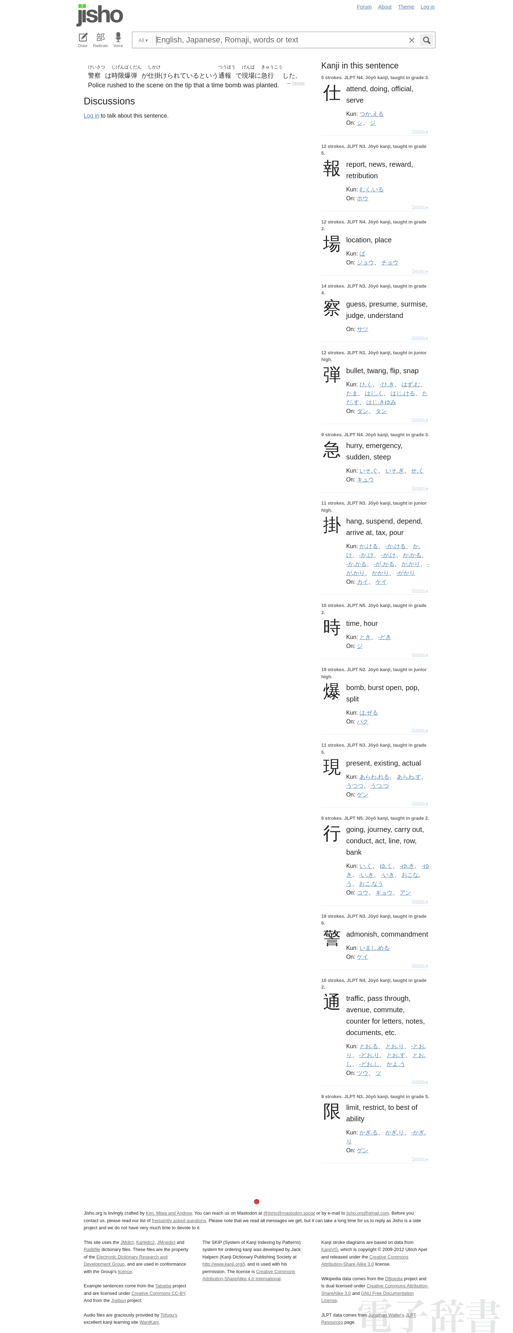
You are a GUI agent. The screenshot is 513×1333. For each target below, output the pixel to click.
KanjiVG (329, 1249)
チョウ (389, 262)
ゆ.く (386, 866)
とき (365, 637)
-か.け (366, 555)
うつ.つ (379, 785)
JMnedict (166, 1242)
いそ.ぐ (368, 470)
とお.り (394, 1046)
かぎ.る (368, 1132)
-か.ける (395, 546)
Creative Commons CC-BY (158, 1293)
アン (405, 892)
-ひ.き (387, 384)
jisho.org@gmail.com (367, 1213)
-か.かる (356, 564)
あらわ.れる (374, 777)
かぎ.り (394, 1132)
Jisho (99, 15)
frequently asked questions (179, 1220)
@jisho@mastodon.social (289, 1213)
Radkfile (92, 1249)
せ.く (417, 470)
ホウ (362, 198)
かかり (380, 573)
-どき (384, 637)
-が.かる (384, 564)
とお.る (368, 1046)
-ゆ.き (407, 866)
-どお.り (369, 1055)
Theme (406, 7)
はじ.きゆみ (381, 402)
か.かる (412, 555)
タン (381, 411)
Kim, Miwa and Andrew (169, 1213)
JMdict (127, 1242)
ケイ (381, 582)
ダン (362, 411)
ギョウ (384, 892)
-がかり (405, 573)
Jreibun (118, 1300)
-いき (387, 875)
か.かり (410, 564)
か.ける (368, 546)
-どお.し (369, 1064)
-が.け (388, 555)
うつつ (354, 785)
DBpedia (394, 1278)
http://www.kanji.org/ (222, 1264)
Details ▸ (420, 131)
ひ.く (365, 384)
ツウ (362, 1073)
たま (352, 393)
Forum (364, 7)
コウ (362, 892)
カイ (362, 582)
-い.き (366, 875)
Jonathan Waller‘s (386, 1315)
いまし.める (374, 948)
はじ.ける (402, 393)
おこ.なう (371, 883)
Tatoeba (298, 83)
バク (362, 721)
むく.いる (371, 189)
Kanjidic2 (145, 1242)
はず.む (410, 384)
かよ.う (396, 1064)
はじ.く (374, 393)
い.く (365, 866)
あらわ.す (409, 777)
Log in (428, 7)
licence (125, 1271)
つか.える (371, 114)
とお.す (396, 1055)
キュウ (365, 479)
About (385, 7)
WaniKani (149, 1322)
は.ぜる (368, 712)
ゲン (362, 794)
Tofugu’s (168, 1315)
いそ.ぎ (394, 470)
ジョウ (365, 262)
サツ (362, 329)
